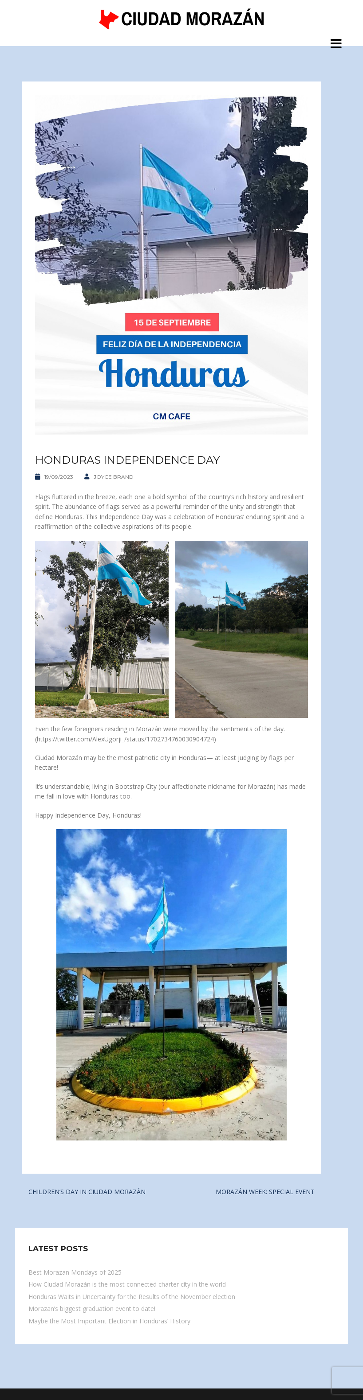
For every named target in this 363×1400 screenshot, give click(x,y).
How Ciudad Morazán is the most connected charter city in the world (127, 1284)
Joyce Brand (114, 476)
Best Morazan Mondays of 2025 (75, 1272)
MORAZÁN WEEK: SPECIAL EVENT (265, 1191)
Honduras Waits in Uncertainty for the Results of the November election (131, 1296)
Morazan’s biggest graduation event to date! (91, 1308)
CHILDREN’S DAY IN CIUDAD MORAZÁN (87, 1191)
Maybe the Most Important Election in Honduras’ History (109, 1321)
